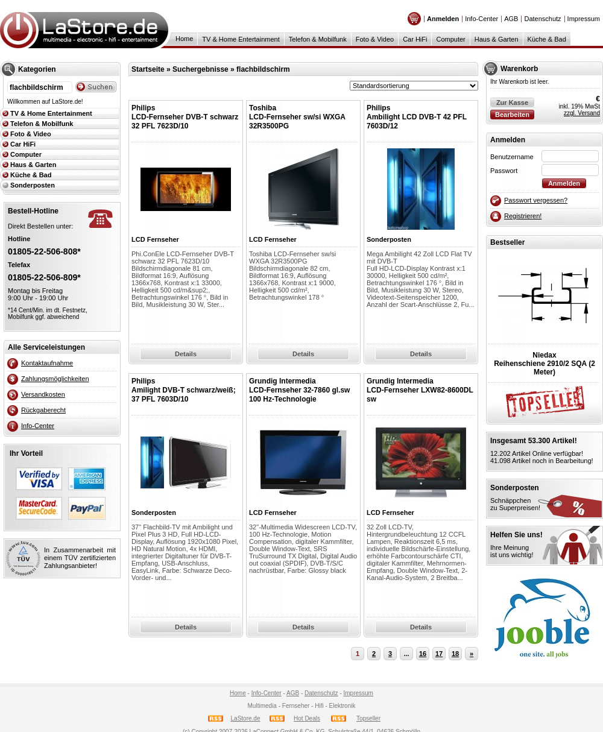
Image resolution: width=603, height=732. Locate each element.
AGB (511, 18)
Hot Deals (307, 718)
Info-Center (481, 18)
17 (439, 653)
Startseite (148, 69)
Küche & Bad (547, 39)
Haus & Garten (497, 39)
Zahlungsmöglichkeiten (55, 378)
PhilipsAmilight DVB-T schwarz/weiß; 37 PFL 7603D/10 (183, 390)
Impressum (583, 18)
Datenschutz (542, 18)
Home (184, 38)
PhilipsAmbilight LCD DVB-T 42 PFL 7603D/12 (417, 117)
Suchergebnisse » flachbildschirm (231, 69)
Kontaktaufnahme (47, 363)
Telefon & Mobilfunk (318, 39)
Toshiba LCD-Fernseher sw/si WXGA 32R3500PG (297, 117)
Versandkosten (43, 394)
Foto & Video (375, 39)
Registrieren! (522, 215)
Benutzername (512, 156)
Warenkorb (519, 69)
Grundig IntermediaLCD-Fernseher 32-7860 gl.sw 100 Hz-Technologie (299, 390)
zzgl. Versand (582, 113)
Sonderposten (32, 185)
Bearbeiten (512, 114)
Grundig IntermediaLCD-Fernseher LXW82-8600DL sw (420, 390)
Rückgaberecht (43, 410)
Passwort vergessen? (535, 200)
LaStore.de (245, 718)
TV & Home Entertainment (240, 39)
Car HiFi (415, 39)
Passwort (503, 170)
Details (186, 354)
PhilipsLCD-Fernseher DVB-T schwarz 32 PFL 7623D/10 (184, 117)
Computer (450, 39)
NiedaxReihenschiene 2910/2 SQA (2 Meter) (544, 363)
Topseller (368, 718)
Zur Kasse (512, 102)
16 (422, 653)
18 (455, 653)
